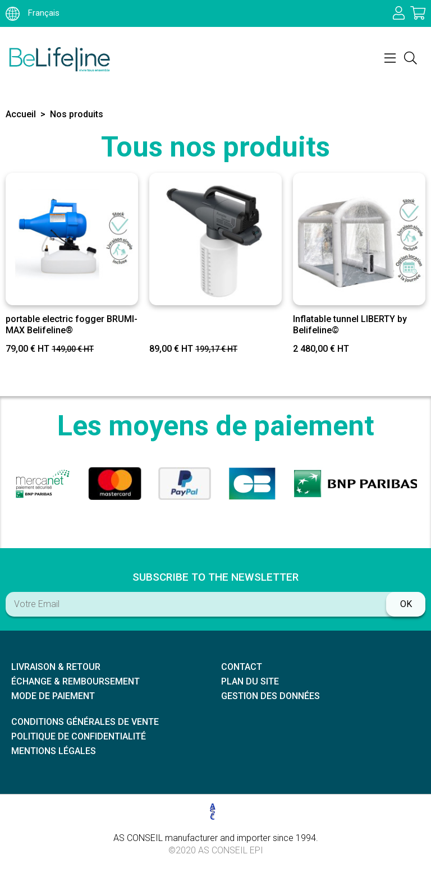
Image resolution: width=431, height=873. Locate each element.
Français (32, 13)
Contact (241, 666)
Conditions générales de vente (85, 721)
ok (406, 604)
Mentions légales (53, 751)
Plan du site (250, 681)
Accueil (21, 114)
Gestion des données (270, 696)
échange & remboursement (75, 681)
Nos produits (76, 114)
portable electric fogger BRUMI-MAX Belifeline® (71, 324)
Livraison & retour (55, 666)
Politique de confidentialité (78, 736)
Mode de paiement (53, 696)
